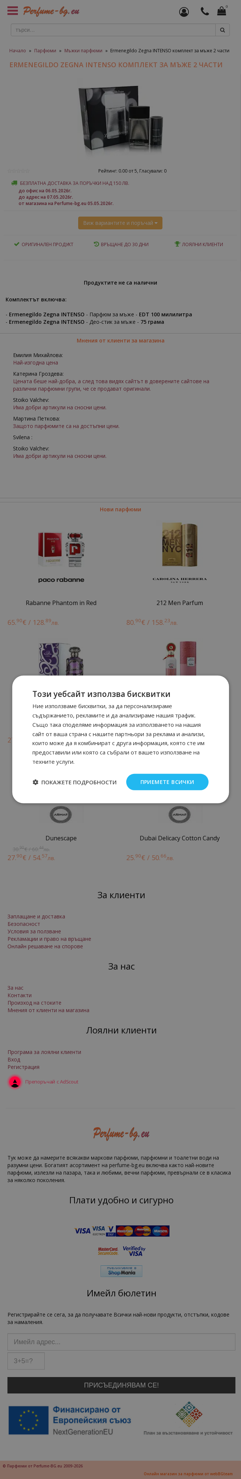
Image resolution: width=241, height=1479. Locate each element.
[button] (74, 782)
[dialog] (120, 739)
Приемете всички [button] (167, 781)
